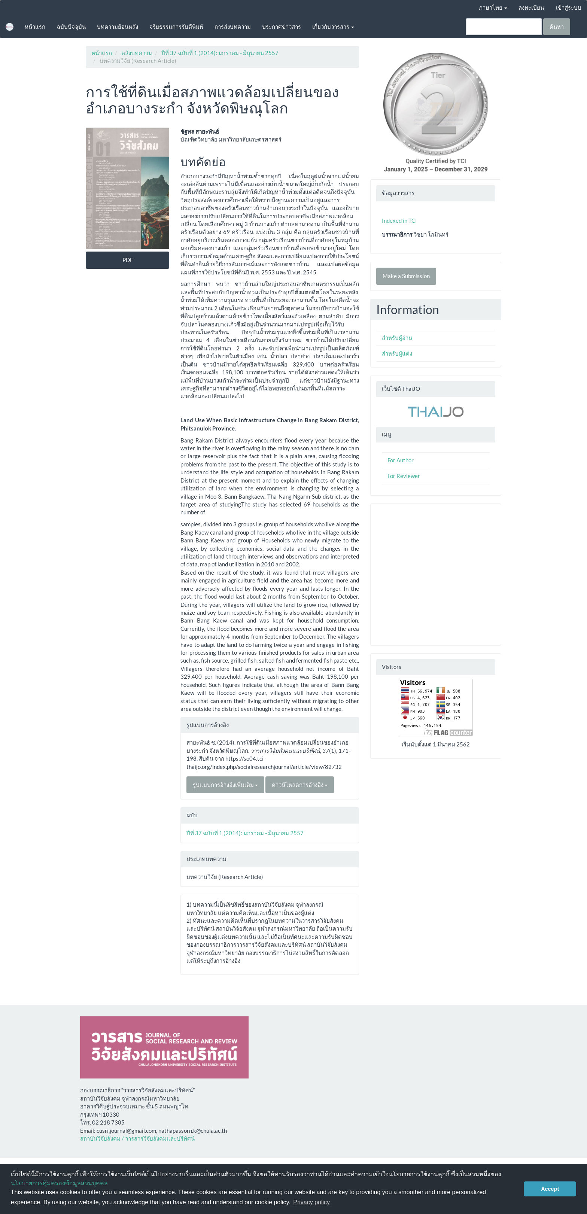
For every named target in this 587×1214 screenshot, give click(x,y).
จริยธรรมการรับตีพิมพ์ (176, 26)
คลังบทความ (136, 52)
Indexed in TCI (399, 220)
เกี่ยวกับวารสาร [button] (333, 26)
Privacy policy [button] (311, 1202)
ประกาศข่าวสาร (281, 26)
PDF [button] (127, 259)
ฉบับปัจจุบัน (71, 26)
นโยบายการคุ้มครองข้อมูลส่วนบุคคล (59, 1183)
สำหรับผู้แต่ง (397, 353)
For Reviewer (403, 475)
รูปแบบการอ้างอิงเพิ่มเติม (225, 784)
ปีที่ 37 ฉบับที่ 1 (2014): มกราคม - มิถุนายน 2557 (220, 52)
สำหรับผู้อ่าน (397, 337)
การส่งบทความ (233, 26)
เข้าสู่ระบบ (568, 7)
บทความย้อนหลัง (117, 26)
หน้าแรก (35, 26)
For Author (400, 460)
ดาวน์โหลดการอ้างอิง (300, 784)
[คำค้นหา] (504, 26)
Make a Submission (406, 276)
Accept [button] (550, 1189)
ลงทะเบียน (531, 7)
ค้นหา (557, 26)
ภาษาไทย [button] (493, 7)
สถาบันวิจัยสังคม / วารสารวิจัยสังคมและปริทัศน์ (137, 1138)
